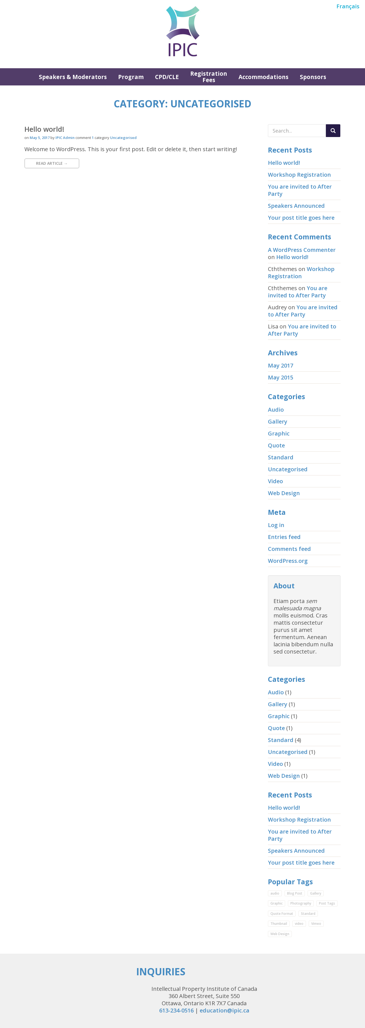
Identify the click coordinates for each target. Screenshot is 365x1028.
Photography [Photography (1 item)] (300, 903)
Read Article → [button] (52, 163)
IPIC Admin (65, 137)
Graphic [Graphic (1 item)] (276, 903)
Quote (276, 445)
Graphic (279, 433)
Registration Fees (208, 77)
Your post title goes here (301, 217)
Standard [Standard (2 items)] (308, 913)
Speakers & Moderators (73, 77)
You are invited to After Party (300, 190)
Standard (280, 457)
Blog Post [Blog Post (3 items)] (294, 893)
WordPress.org (288, 560)
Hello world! (44, 129)
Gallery (277, 421)
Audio (276, 409)
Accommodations (263, 77)
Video (275, 481)
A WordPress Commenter (302, 250)
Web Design (284, 493)
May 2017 (280, 365)
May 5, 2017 (40, 137)
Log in (276, 525)
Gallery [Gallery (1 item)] (315, 893)
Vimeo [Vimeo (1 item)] (316, 923)
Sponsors (313, 77)
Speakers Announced (296, 205)
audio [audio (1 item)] (274, 893)
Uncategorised (123, 137)
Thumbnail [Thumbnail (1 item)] (278, 923)
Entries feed (284, 537)
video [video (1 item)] (299, 923)
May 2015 (280, 377)
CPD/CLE (167, 77)
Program (131, 77)
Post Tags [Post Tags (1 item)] (327, 903)
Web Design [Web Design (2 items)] (279, 933)
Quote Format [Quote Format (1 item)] (281, 913)
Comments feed (289, 549)
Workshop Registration (299, 174)
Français (347, 6)
